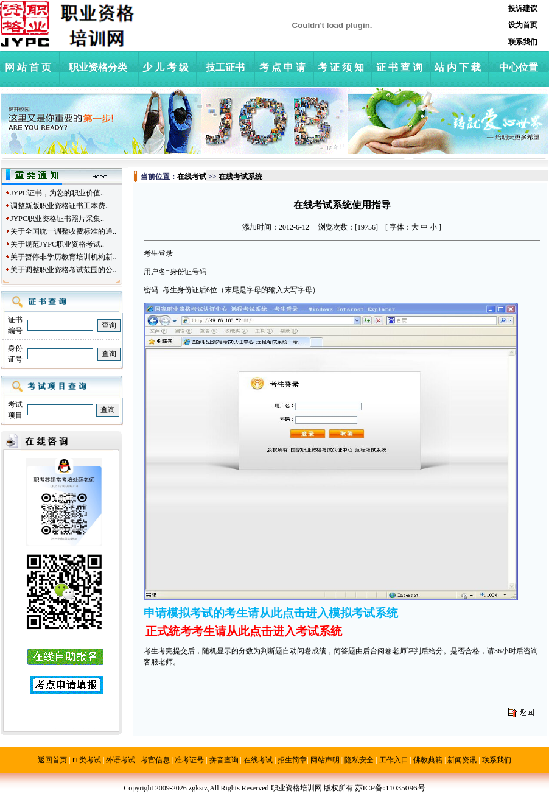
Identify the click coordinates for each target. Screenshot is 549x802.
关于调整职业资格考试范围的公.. (63, 270)
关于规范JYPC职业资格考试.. (57, 244)
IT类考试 (86, 760)
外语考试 (120, 760)
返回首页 (52, 760)
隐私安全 (359, 760)
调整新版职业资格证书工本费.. (59, 206)
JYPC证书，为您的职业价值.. (57, 193)
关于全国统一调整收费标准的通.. (63, 231)
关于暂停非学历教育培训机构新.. (63, 257)
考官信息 (155, 760)
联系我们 (496, 760)
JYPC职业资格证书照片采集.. (57, 218)
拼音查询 (224, 760)
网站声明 (325, 760)
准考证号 (189, 760)
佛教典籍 (427, 760)
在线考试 (258, 760)
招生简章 (292, 760)
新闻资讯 (462, 760)
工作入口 (393, 760)
